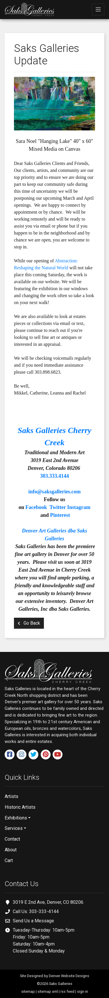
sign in (82, 991)
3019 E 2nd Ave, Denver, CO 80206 (48, 902)
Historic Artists (20, 807)
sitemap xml (47, 991)
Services (14, 828)
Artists (11, 796)
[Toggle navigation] (98, 9)
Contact (12, 839)
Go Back (29, 623)
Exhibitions (16, 818)
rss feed (67, 991)
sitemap (28, 991)
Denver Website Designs (69, 976)
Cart (9, 860)
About (11, 849)
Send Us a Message (33, 921)
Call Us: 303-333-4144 (36, 911)
